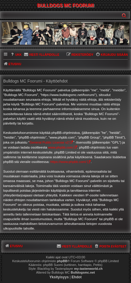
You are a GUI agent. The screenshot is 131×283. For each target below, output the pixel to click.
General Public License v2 (49, 142)
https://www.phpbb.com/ (68, 162)
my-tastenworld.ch (88, 268)
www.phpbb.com (60, 147)
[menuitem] (16, 55)
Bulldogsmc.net (83, 272)
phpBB (62, 261)
